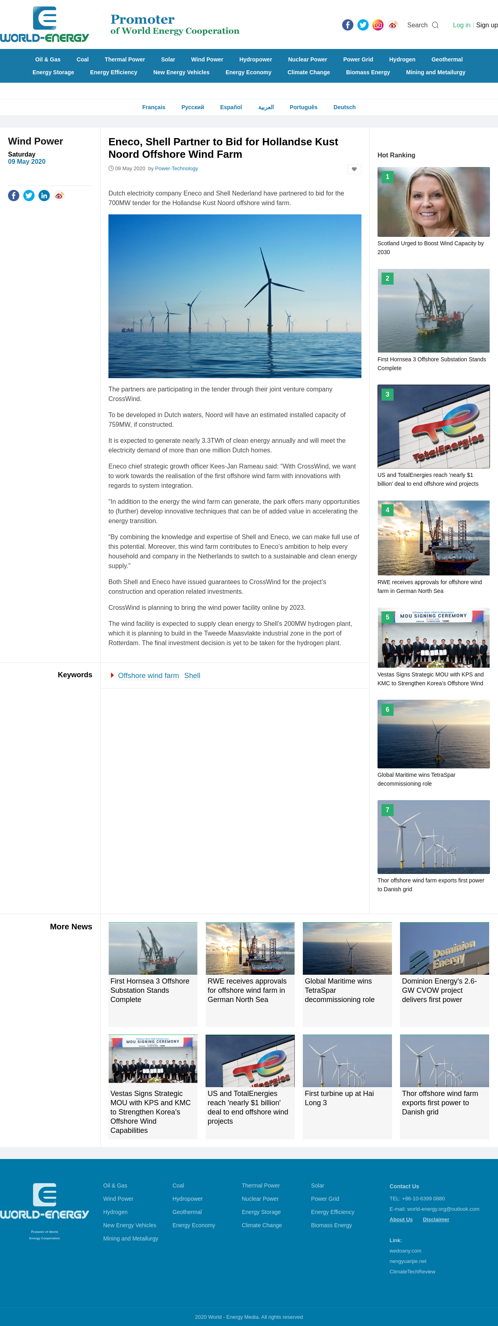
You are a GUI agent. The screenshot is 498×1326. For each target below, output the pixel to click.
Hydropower (255, 59)
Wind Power (207, 59)
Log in (462, 25)
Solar (168, 59)
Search (417, 25)
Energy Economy (248, 72)
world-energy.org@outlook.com (443, 1209)
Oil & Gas (48, 59)
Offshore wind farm (148, 676)
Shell (192, 676)
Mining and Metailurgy (435, 72)
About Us (401, 1219)
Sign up (487, 25)
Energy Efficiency (113, 72)
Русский (193, 107)
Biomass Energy (368, 72)
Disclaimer (436, 1219)
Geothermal (447, 59)
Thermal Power (125, 59)
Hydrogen (402, 59)
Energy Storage (53, 72)
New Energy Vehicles (181, 72)
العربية (266, 107)
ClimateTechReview (412, 1272)
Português (303, 107)
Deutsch (345, 107)
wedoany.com (405, 1251)
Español (231, 107)
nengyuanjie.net (408, 1261)
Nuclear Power (307, 59)
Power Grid (358, 59)
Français (153, 107)
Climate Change (309, 72)
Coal (83, 59)
